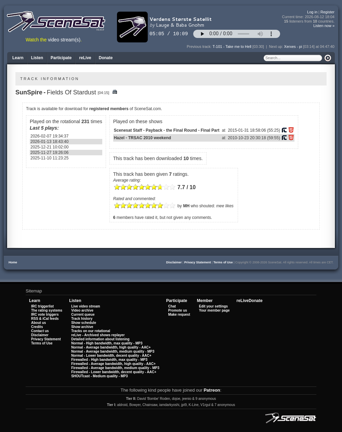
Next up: (276, 46)
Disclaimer (174, 262)
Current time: (308, 17)
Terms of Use (223, 262)
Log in (312, 12)
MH (186, 206)
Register (327, 12)
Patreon (211, 390)
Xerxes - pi (293, 46)
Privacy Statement (197, 262)
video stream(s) (64, 39)
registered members (109, 108)
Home (13, 262)
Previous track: (200, 46)
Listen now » (323, 26)
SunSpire (28, 92)
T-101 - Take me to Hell (232, 46)
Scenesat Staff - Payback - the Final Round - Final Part (167, 130)
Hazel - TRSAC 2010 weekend (142, 137)
